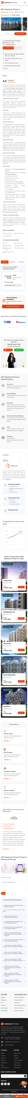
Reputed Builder (18, 1000)
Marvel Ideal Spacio (9, 675)
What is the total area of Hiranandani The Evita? (10, 916)
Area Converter (18, 1060)
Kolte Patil (17, 1002)
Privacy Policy (5, 1067)
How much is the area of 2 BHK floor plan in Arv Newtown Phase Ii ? (13, 947)
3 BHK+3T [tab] (13, 262)
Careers (3, 1058)
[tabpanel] (13, 280)
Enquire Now (20, 1096)
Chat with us (18, 349)
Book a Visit (8, 349)
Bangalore (4, 1000)
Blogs (2, 1065)
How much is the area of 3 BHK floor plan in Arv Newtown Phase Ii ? (13, 954)
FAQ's (18, 48)
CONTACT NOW (8, 48)
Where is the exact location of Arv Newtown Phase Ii (13, 906)
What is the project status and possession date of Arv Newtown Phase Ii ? (12, 934)
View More (7, 740)
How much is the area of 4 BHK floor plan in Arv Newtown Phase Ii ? (13, 961)
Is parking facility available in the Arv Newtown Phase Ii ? (13, 922)
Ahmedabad (4, 1008)
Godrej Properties (19, 1010)
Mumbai (3, 997)
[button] (9, 327)
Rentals (16, 1055)
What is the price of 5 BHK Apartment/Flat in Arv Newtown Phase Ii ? (12, 968)
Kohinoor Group (18, 1008)
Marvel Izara (7, 643)
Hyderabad (4, 1010)
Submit (3, 893)
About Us (3, 1060)
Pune (2, 1002)
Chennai (3, 1005)
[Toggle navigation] (25, 2)
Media (2, 1053)
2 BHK (14, 275)
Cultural (3, 1055)
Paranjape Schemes (19, 1005)
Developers (17, 1067)
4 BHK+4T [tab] (21, 262)
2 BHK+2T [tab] (4, 262)
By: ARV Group (19, 12)
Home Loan (17, 1062)
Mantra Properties (19, 997)
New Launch (17, 1053)
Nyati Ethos (6, 706)
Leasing (16, 1058)
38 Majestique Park (9, 612)
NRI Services (17, 1065)
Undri (11, 12)
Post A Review (20, 33)
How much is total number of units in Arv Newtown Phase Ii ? (13, 940)
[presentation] (5, 262)
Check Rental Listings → (13, 306)
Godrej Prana (7, 580)
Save (7, 33)
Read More (8, 479)
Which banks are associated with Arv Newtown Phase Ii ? (12, 928)
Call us (7, 1096)
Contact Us (4, 1062)
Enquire (21, 587)
